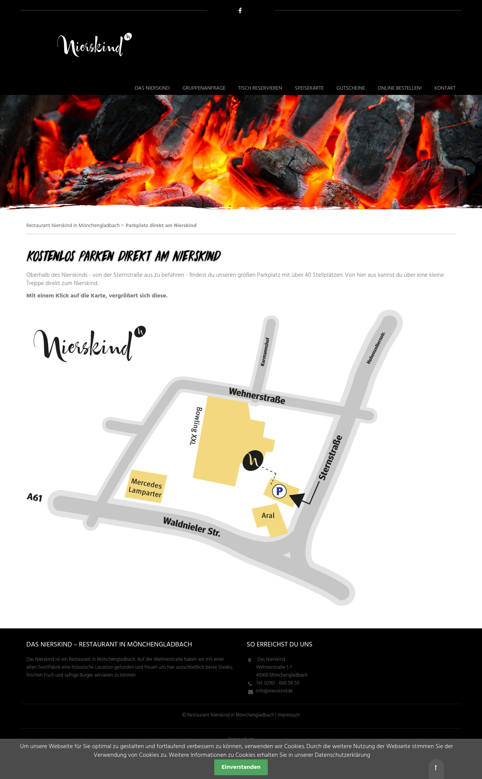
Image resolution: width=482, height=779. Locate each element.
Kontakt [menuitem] (445, 88)
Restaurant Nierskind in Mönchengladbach (73, 225)
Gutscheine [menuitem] (350, 88)
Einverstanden (241, 767)
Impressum (289, 715)
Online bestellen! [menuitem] (400, 88)
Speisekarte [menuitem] (309, 88)
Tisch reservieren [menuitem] (260, 88)
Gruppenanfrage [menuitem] (203, 88)
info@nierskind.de (274, 691)
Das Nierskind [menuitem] (152, 88)
